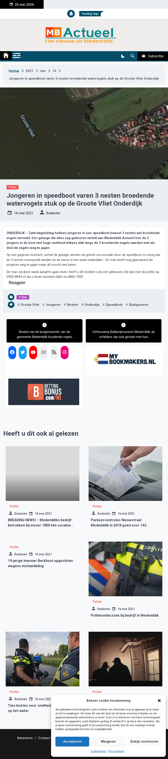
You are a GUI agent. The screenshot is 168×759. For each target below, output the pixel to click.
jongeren (53, 305)
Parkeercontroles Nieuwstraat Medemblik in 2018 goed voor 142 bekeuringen (118, 525)
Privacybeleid (116, 751)
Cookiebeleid (98, 751)
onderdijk (91, 305)
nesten (72, 305)
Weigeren (108, 741)
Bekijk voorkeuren (144, 741)
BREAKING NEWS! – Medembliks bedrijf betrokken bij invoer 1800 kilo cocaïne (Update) (40, 525)
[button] (159, 700)
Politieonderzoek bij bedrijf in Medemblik (125, 615)
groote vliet (30, 305)
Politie (12, 187)
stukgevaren (138, 305)
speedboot (114, 305)
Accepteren (72, 741)
